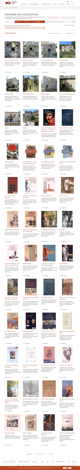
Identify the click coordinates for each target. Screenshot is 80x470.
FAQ (52, 461)
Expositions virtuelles (46, 4)
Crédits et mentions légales (9, 461)
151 (44, 454)
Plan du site (34, 461)
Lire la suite (8, 72)
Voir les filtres (52, 17)
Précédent (29, 454)
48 (73, 33)
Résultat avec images (69, 25)
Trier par (51, 33)
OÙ (26, 21)
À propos (55, 4)
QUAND (38, 21)
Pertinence (56, 33)
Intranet (42, 461)
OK (64, 467)
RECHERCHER (61, 4)
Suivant (51, 454)
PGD (68, 461)
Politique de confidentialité (23, 461)
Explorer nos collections (13, 7)
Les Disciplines (24, 4)
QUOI (17, 21)
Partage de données (61, 461)
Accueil (6, 7)
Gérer (70, 467)
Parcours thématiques (34, 4)
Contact (68, 4)
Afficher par (69, 33)
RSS (48, 461)
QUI (6, 21)
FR (71, 1)
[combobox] (60, 22)
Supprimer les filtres (67, 17)
